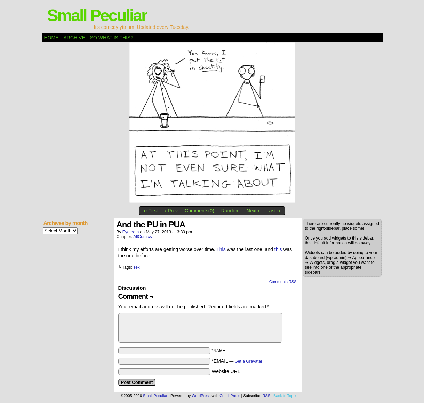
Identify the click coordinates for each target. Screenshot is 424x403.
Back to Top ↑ (284, 396)
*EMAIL (236, 361)
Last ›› (273, 210)
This (220, 249)
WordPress (201, 396)
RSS (266, 396)
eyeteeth (130, 231)
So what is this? (111, 37)
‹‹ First (151, 210)
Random (230, 210)
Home (51, 37)
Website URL (225, 371)
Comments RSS (283, 282)
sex (136, 267)
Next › (253, 210)
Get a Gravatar (248, 361)
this (278, 249)
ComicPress (229, 396)
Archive (74, 37)
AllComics (142, 236)
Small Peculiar (97, 15)
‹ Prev (171, 210)
